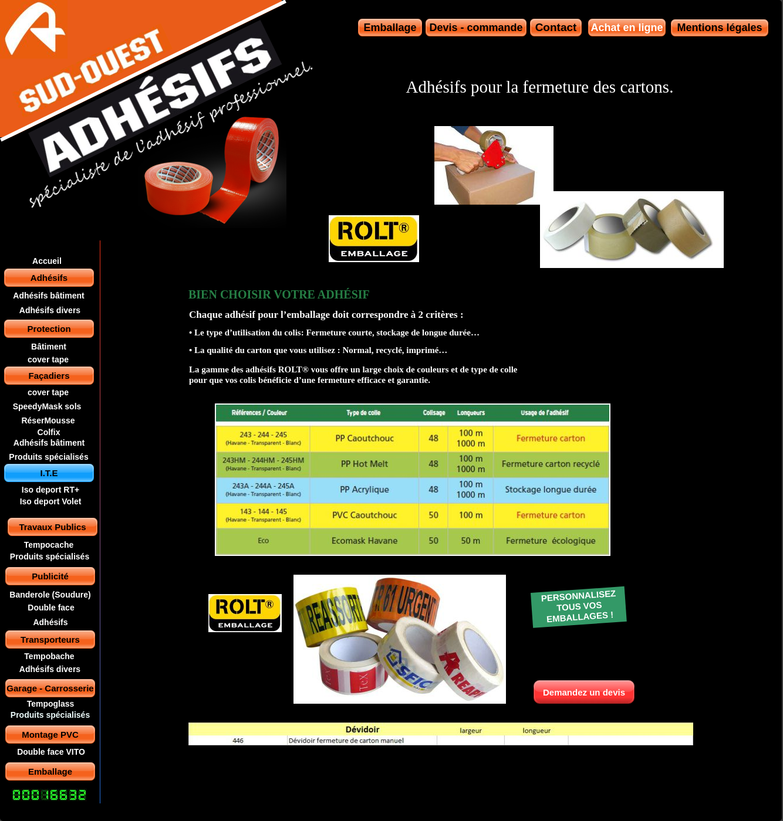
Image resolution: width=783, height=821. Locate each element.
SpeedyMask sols (47, 406)
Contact (556, 27)
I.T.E (49, 473)
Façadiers (48, 376)
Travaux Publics (52, 527)
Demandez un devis (584, 692)
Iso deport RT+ (50, 489)
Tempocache (49, 544)
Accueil (47, 261)
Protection (48, 329)
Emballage (50, 771)
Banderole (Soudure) (49, 594)
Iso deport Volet (51, 501)
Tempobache (49, 656)
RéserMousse (48, 420)
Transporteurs (50, 639)
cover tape (48, 359)
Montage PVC (50, 734)
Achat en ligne (626, 27)
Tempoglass (51, 703)
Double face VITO (51, 751)
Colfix (49, 432)
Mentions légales (719, 27)
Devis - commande (475, 27)
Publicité (50, 576)
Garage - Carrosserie (49, 688)
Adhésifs (49, 278)
